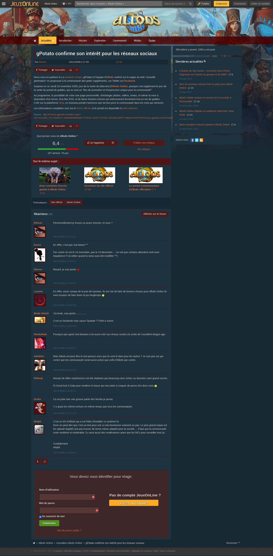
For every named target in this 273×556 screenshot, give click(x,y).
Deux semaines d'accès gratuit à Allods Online (53, 189)
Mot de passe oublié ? (69, 530)
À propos (58, 551)
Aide (156, 551)
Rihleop (38, 378)
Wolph (37, 421)
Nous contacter (167, 551)
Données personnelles (118, 551)
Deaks (37, 399)
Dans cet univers (175, 3)
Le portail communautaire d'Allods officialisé (144, 187)
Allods (110, 77)
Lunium (38, 291)
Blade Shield (41, 313)
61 (190, 115)
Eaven (37, 244)
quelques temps (73, 77)
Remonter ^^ (233, 543)
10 (119, 62)
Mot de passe (47, 503)
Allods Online (120, 86)
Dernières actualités (189, 61)
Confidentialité (98, 551)
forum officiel (83, 108)
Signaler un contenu (141, 551)
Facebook (129, 80)
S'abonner (221, 3)
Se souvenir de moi (53, 516)
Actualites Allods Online (69, 543)
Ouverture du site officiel (98, 187)
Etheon (42, 62)
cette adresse (129, 108)
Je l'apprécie (96, 142)
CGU (86, 551)
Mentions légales (73, 551)
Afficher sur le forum (154, 214)
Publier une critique (144, 142)
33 (191, 88)
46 (197, 101)
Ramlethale (40, 334)
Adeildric (39, 356)
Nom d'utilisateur (49, 489)
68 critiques (144, 149)
